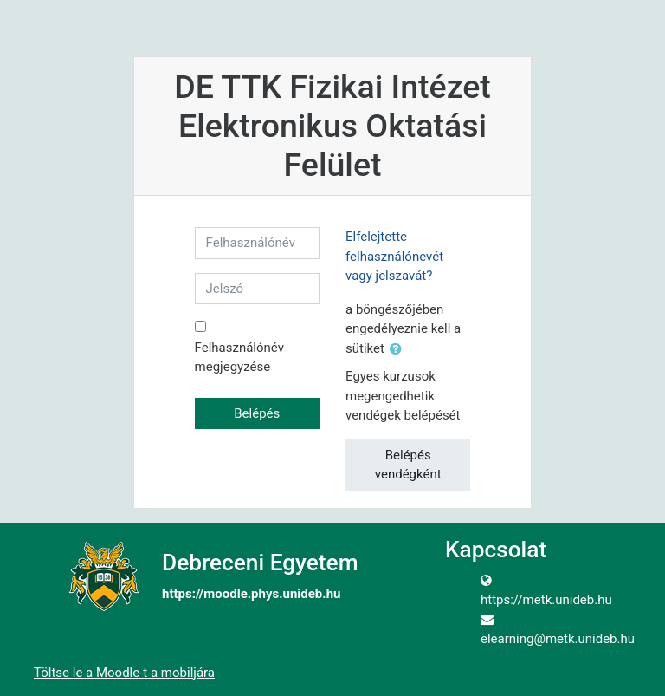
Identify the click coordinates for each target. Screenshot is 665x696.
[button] (399, 350)
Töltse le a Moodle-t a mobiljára (124, 672)
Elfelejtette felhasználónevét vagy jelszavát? (394, 256)
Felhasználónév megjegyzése (239, 357)
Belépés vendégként (408, 465)
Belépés (257, 413)
